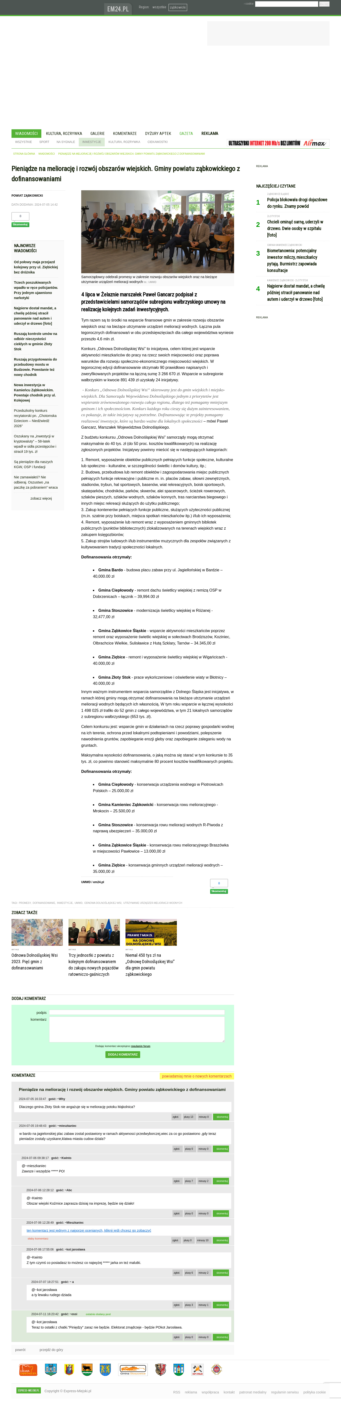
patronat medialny (252, 1392)
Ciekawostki (158, 142)
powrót (20, 1350)
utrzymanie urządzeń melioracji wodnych (152, 903)
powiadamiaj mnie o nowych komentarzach (197, 1076)
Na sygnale (66, 142)
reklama (191, 1392)
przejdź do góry (51, 1350)
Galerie (98, 133)
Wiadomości (26, 133)
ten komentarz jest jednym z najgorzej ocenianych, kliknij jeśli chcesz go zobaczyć (89, 1230)
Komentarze (125, 133)
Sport (44, 142)
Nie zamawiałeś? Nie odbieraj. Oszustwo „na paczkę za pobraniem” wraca (36, 482)
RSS (176, 1392)
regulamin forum (140, 1046)
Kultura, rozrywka (64, 133)
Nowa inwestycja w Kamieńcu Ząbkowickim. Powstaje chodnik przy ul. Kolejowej (35, 392)
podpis (41, 1013)
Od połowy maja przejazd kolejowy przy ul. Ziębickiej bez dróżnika (36, 267)
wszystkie (159, 7)
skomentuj (222, 1117)
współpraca (210, 1392)
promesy (25, 903)
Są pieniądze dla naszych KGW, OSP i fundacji (33, 464)
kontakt (229, 1392)
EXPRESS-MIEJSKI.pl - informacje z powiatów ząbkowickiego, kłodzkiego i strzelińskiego (57, 7)
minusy (204, 1117)
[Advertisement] (170, 88)
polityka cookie (314, 1392)
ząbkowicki (178, 7)
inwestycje (65, 903)
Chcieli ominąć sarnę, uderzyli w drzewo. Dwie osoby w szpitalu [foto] (295, 228)
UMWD (78, 903)
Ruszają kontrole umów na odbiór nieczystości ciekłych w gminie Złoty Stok (35, 341)
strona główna (24, 153)
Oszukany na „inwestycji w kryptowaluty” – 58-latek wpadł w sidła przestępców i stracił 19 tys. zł (35, 444)
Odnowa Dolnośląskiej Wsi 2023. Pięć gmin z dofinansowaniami (34, 961)
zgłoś (176, 1117)
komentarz (38, 1019)
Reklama (209, 133)
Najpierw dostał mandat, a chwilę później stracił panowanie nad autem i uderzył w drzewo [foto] (35, 315)
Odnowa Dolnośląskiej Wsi (103, 903)
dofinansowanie (44, 903)
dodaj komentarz (122, 1054)
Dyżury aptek (158, 133)
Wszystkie (23, 142)
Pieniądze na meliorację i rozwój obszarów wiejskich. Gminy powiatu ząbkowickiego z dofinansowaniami (131, 153)
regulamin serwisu (285, 1392)
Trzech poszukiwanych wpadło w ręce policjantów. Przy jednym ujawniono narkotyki (36, 290)
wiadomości (46, 153)
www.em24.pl (119, 7)
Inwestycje (91, 142)
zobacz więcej (41, 498)
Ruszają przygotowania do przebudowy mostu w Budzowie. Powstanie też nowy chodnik (35, 367)
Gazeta (186, 133)
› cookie (248, 3)
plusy (188, 1117)
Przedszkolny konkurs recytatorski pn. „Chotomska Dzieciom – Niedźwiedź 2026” (35, 418)
